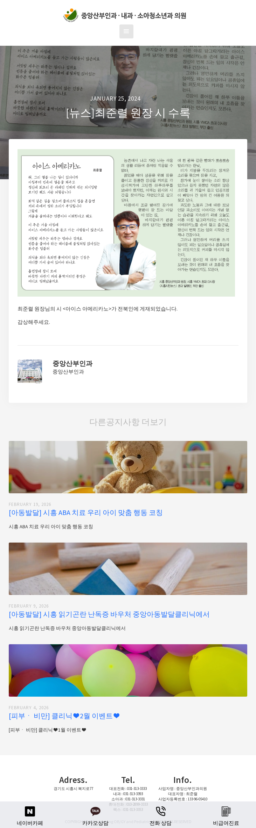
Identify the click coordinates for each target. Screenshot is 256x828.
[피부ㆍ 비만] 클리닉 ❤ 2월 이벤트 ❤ (64, 716)
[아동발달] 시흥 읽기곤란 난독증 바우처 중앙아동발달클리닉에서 (109, 614)
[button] (126, 31)
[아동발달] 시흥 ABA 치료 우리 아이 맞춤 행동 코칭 (86, 512)
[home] (124, 15)
